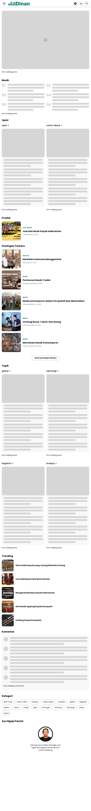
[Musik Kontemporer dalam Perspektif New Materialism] (11, 300)
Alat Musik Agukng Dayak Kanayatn (34, 606)
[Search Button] (86, 3)
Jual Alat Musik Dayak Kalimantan (42, 231)
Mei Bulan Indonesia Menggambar (42, 259)
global (6, 370)
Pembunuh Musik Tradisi (36, 280)
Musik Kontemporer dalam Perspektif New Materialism (54, 301)
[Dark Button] (75, 3)
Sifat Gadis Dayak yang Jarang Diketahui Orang (40, 565)
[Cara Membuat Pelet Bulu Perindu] (8, 579)
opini (6, 125)
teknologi (52, 370)
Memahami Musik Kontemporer (40, 342)
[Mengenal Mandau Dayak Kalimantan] (8, 593)
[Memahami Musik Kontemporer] (11, 342)
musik (25, 276)
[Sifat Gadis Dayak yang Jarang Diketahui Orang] (8, 566)
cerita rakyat (54, 125)
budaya (26, 256)
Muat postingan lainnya (45, 358)
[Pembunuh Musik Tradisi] (11, 279)
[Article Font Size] (81, 3)
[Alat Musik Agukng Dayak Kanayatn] (8, 607)
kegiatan (8, 463)
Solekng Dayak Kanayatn (29, 620)
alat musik (27, 228)
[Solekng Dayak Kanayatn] (8, 620)
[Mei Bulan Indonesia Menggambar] (11, 259)
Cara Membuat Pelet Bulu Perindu (33, 579)
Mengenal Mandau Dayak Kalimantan (35, 593)
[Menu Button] (4, 3)
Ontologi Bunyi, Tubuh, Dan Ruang (42, 321)
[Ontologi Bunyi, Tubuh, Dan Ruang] (11, 321)
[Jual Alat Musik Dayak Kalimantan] (11, 231)
